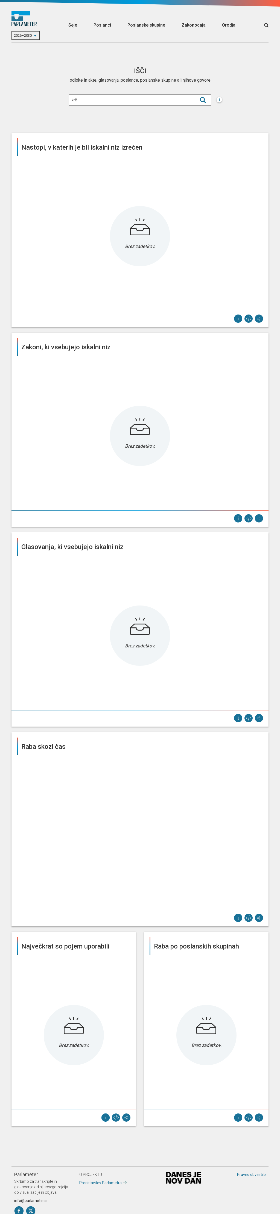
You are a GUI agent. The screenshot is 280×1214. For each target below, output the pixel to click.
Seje (72, 25)
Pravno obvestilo (251, 1174)
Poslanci (102, 25)
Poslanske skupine (146, 25)
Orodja (228, 25)
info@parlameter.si (30, 1200)
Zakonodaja (194, 25)
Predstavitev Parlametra (100, 1183)
